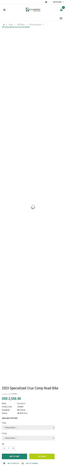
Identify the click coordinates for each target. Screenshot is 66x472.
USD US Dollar (58, 2)
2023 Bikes (21, 24)
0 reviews (14, 394)
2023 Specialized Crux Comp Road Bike (16, 27)
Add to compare (29, 463)
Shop (11, 24)
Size (4, 423)
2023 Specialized (35, 24)
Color (5, 433)
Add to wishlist (11, 463)
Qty (3, 444)
